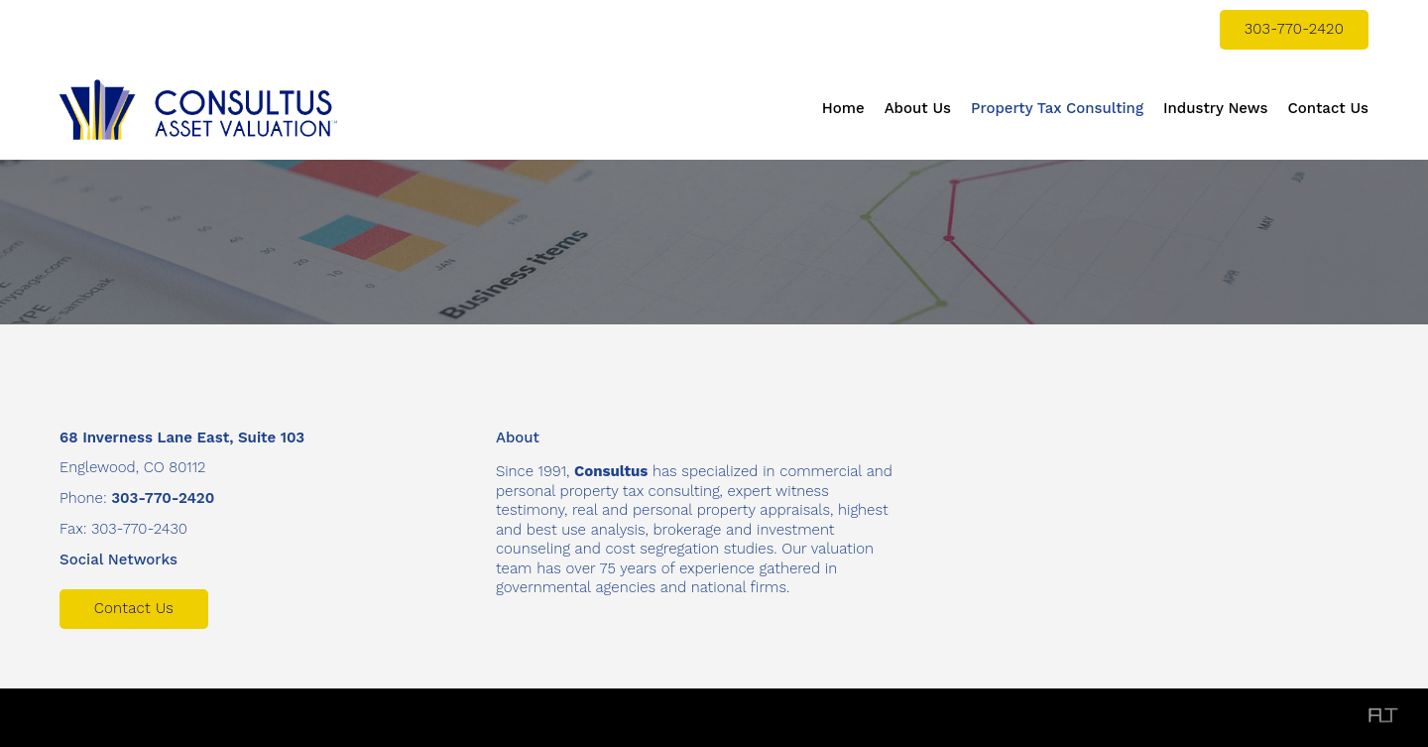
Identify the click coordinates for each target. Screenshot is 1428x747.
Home (843, 108)
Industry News (1215, 108)
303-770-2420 (1294, 29)
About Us (918, 108)
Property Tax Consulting (1057, 108)
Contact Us (1327, 108)
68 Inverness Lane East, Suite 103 (182, 437)
